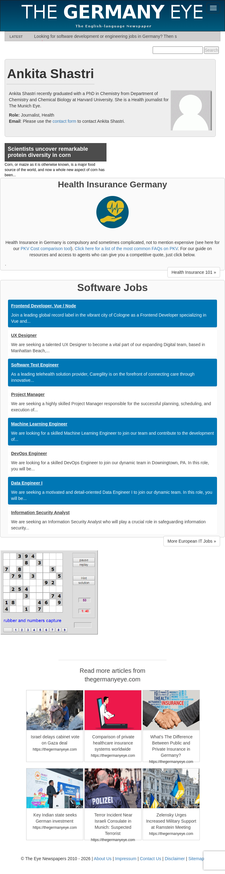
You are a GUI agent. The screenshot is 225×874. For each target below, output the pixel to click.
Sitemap (196, 858)
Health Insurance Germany (112, 184)
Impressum (125, 858)
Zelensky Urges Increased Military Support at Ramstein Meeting (171, 821)
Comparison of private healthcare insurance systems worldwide (113, 743)
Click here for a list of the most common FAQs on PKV (126, 248)
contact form (64, 121)
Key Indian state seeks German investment (55, 818)
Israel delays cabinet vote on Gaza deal (55, 739)
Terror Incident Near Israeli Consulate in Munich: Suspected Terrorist (113, 824)
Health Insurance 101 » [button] (193, 272)
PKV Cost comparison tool (46, 248)
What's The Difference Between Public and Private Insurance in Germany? (171, 746)
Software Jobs (112, 287)
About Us (103, 858)
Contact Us (150, 858)
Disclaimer (175, 858)
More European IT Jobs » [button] (191, 541)
